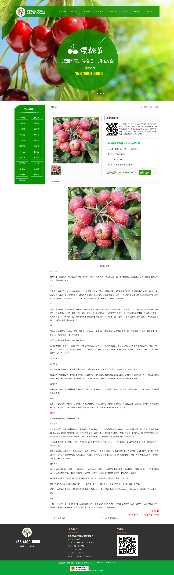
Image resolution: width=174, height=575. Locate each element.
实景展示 (99, 11)
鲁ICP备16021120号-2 (96, 570)
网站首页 (62, 11)
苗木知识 (112, 11)
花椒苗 (22, 146)
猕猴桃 (22, 175)
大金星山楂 (60, 518)
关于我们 (74, 11)
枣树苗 (37, 135)
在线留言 (137, 11)
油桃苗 (37, 157)
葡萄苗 (22, 157)
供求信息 (124, 11)
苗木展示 (87, 11)
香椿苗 (37, 140)
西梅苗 (22, 180)
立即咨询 (144, 172)
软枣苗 (22, 140)
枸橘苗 (37, 152)
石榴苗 (22, 129)
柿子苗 (22, 152)
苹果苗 (22, 135)
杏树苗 (37, 146)
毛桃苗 (37, 123)
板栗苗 (37, 175)
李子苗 (22, 163)
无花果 (37, 169)
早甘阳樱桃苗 (112, 518)
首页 (151, 107)
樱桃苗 (22, 118)
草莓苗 (37, 129)
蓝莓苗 (22, 169)
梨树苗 (22, 123)
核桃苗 (37, 118)
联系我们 (149, 11)
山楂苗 (37, 163)
